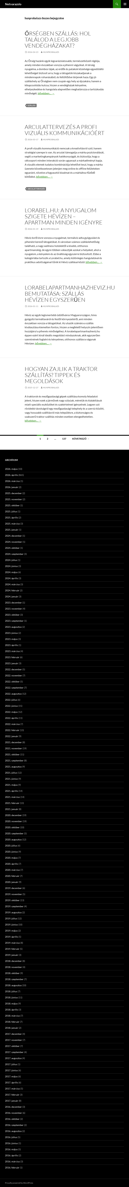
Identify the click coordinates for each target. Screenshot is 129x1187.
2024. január (11, 596)
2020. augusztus (13, 839)
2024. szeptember (14, 553)
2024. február (12, 590)
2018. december (13, 961)
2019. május (11, 930)
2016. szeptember (14, 1125)
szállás (31, 105)
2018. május (11, 1003)
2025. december (13, 493)
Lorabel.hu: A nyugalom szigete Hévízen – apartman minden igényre (63, 216)
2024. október (12, 547)
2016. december (13, 1106)
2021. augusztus (13, 766)
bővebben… (46, 93)
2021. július (11, 772)
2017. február (12, 1094)
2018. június (11, 997)
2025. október (12, 505)
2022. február (12, 730)
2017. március (12, 1088)
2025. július (11, 511)
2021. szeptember (14, 760)
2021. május (11, 784)
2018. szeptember (14, 979)
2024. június (11, 566)
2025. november (13, 499)
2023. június (11, 632)
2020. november (13, 821)
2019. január (11, 954)
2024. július (11, 560)
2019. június (11, 924)
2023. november (13, 608)
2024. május (11, 572)
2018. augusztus (13, 985)
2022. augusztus (13, 693)
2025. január (11, 529)
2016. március (12, 1161)
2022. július (11, 699)
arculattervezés (36, 189)
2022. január (11, 736)
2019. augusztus (13, 912)
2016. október (12, 1118)
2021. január (11, 809)
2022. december (13, 669)
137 (64, 438)
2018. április (11, 1009)
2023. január (11, 663)
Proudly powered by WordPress (19, 1183)
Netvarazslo (13, 4)
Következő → (80, 438)
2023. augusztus (13, 626)
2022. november (13, 675)
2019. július (11, 918)
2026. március (12, 481)
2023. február (12, 657)
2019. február (12, 948)
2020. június (11, 851)
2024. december (13, 535)
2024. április (11, 578)
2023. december (13, 602)
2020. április (11, 863)
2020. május (11, 857)
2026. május (11, 468)
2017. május (11, 1076)
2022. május (11, 711)
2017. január (11, 1100)
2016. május (11, 1149)
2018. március (12, 1015)
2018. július (11, 991)
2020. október (12, 827)
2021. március (12, 796)
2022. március (12, 724)
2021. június (11, 778)
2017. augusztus (13, 1058)
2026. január (11, 487)
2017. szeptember (14, 1052)
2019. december (13, 888)
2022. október (12, 681)
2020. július (11, 845)
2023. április (11, 645)
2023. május (11, 639)
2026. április (11, 475)
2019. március (12, 942)
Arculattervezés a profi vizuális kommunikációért (64, 129)
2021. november (13, 748)
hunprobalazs (51, 52)
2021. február (12, 803)
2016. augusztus (13, 1131)
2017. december (13, 1033)
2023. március (12, 651)
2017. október (12, 1046)
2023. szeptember (14, 620)
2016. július (11, 1137)
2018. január (11, 1027)
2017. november (13, 1039)
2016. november (13, 1112)
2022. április (11, 718)
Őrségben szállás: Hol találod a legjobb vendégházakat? (58, 39)
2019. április (11, 936)
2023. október (12, 614)
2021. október (12, 754)
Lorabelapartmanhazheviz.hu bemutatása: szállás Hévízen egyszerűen (70, 293)
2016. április (11, 1155)
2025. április (11, 517)
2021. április (11, 790)
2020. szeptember (14, 833)
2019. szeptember (14, 906)
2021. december (13, 742)
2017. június (11, 1070)
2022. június (11, 705)
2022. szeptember (14, 687)
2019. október (12, 900)
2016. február (12, 1167)
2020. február (12, 875)
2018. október (12, 973)
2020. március (12, 869)
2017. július (11, 1064)
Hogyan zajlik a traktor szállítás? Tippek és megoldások (61, 374)
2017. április (11, 1082)
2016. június (11, 1143)
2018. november (13, 967)
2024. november (13, 541)
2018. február (12, 1021)
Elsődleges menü (125, 4)
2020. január (11, 882)
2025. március (12, 523)
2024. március (12, 584)
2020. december (13, 815)
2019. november (13, 894)
